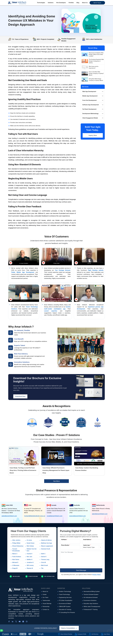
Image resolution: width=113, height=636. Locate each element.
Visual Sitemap (47, 603)
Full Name (64, 539)
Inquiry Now (93, 135)
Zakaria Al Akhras (46, 540)
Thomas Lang (45, 559)
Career (45, 594)
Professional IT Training (91, 609)
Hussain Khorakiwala (16, 550)
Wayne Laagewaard (47, 546)
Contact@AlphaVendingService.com (35, 516)
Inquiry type (87, 545)
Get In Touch (97, 3)
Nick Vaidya (30, 546)
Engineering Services (65, 597)
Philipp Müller (16, 543)
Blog (78, 2)
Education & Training (65, 609)
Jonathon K (30, 562)
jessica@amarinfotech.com (77, 516)
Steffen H (29, 559)
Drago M (14, 568)
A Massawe (15, 565)
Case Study (105, 634)
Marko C (14, 553)
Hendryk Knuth (45, 549)
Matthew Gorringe (46, 543)
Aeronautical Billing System (92, 591)
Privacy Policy (96, 574)
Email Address (87, 539)
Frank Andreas (16, 556)
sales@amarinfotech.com (9, 516)
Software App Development (92, 104)
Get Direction (93, 634)
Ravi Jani (29, 556)
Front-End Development (92, 100)
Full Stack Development (92, 109)
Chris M (43, 562)
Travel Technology (64, 594)
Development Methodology (92, 113)
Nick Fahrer (15, 559)
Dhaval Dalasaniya (17, 546)
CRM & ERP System (64, 606)
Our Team (45, 597)
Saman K (43, 556)
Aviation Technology (65, 591)
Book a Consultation (69, 628)
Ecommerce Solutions (90, 600)
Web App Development (92, 91)
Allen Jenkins (16, 540)
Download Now (20, 396)
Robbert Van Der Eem (32, 550)
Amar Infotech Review (65, 634)
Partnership (46, 606)
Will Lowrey (30, 565)
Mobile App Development (92, 96)
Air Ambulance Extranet (91, 597)
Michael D (15, 562)
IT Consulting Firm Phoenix (67, 612)
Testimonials (46, 600)
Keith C (43, 553)
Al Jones (29, 540)
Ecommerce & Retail (65, 603)
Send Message (81, 570)
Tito (42, 568)
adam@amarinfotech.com (99, 514)
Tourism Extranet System (91, 594)
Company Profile (80, 634)
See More (56, 481)
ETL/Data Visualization (65, 600)
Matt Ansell (44, 565)
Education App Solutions (91, 603)
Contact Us (46, 609)
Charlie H (29, 553)
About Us (45, 591)
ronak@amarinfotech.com (54, 516)
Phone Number (65, 545)
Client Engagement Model (92, 118)
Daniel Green (30, 543)
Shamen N (30, 568)
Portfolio (71, 2)
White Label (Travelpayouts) (92, 606)
